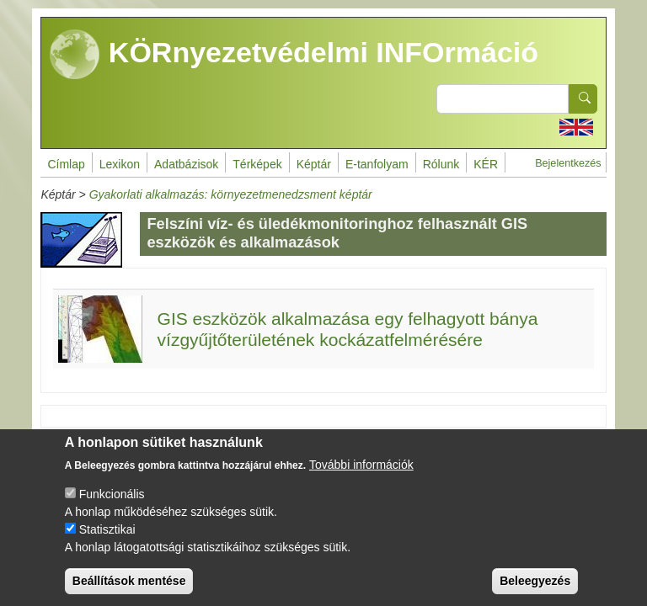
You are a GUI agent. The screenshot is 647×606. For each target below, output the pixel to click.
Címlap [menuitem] (65, 164)
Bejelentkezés (568, 163)
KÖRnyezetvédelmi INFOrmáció (294, 54)
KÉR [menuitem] (485, 164)
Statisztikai (107, 543)
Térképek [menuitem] (257, 164)
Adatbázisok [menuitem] (186, 164)
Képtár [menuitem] (314, 164)
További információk (361, 478)
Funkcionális (112, 507)
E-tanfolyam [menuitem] (377, 164)
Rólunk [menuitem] (441, 164)
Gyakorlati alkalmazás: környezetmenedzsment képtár (230, 194)
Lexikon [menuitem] (119, 164)
